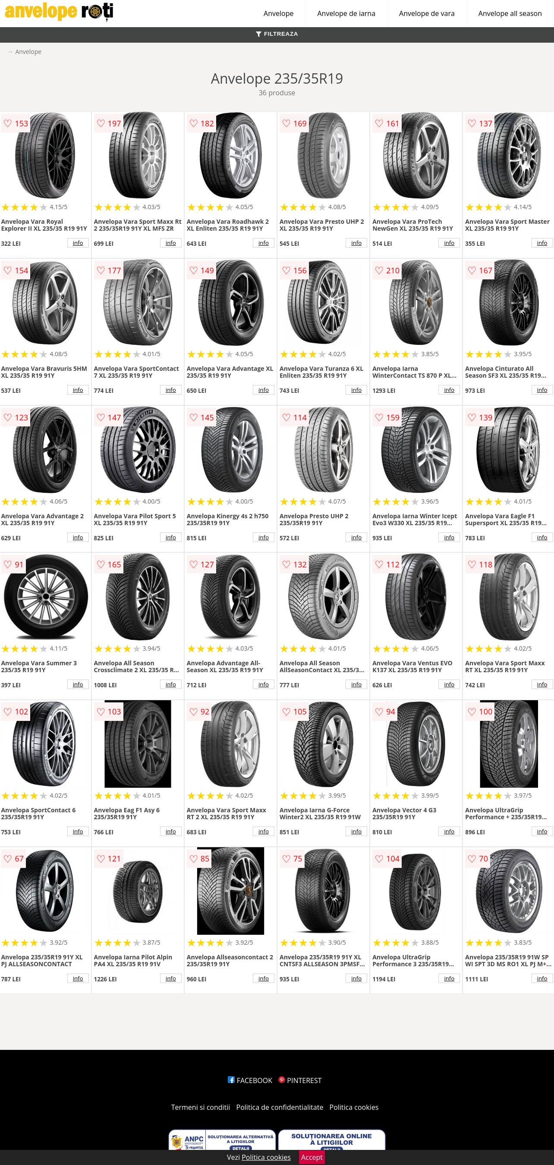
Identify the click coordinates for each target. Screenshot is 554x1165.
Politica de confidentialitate (280, 1107)
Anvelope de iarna (346, 13)
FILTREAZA (277, 34)
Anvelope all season (510, 13)
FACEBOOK (250, 1080)
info (78, 243)
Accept (312, 1157)
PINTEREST (299, 1080)
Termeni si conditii (200, 1107)
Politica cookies (354, 1107)
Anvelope (278, 13)
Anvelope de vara (427, 13)
